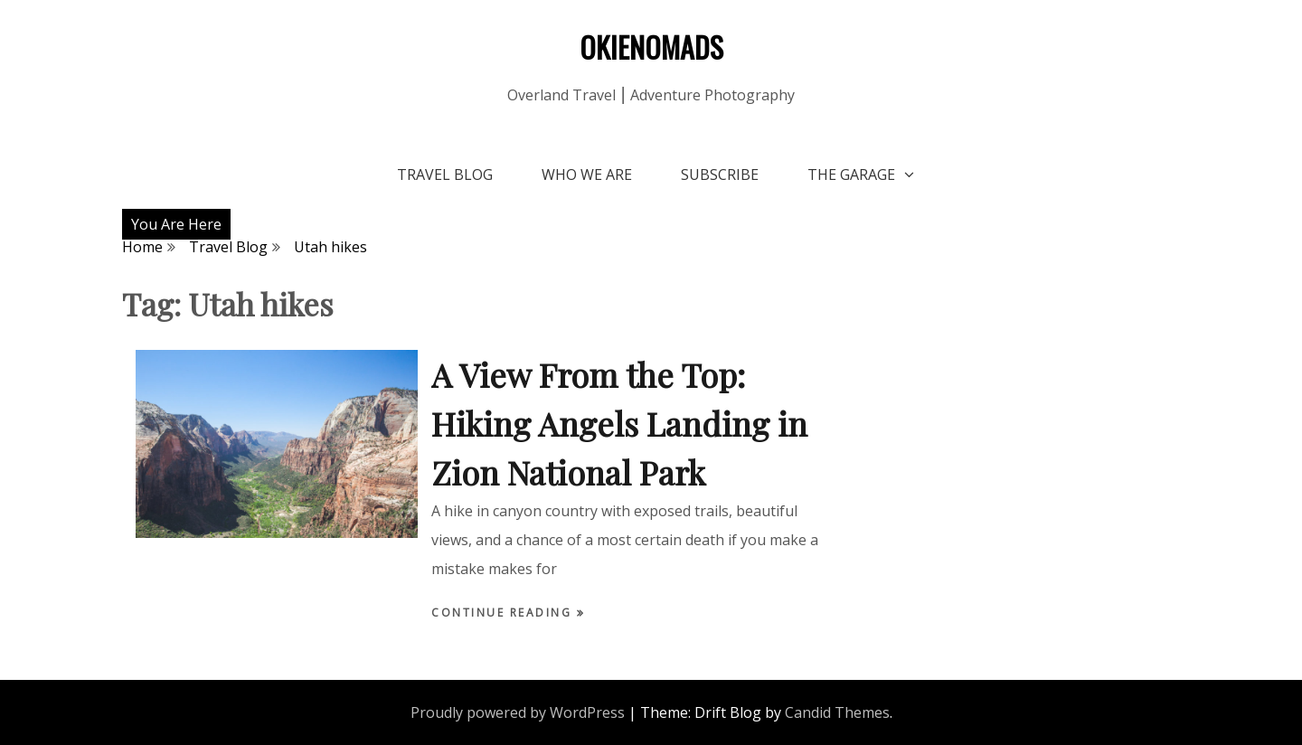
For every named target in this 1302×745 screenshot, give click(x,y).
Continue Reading (504, 612)
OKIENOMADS (651, 46)
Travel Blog (445, 174)
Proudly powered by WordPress (517, 712)
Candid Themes (837, 712)
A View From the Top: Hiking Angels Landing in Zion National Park (619, 423)
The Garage (851, 174)
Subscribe (720, 174)
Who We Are (587, 174)
